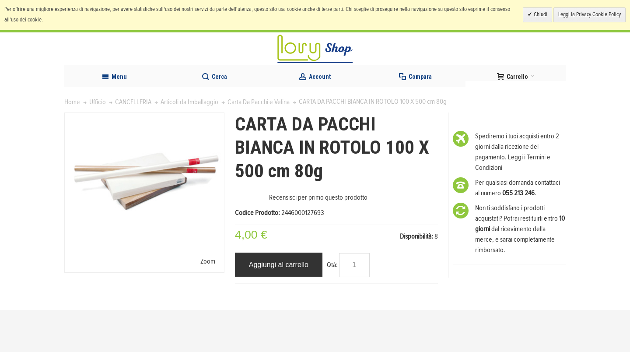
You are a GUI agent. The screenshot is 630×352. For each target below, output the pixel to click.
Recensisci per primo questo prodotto (318, 239)
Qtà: (332, 306)
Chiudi (539, 15)
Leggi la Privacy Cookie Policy (589, 15)
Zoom (207, 302)
